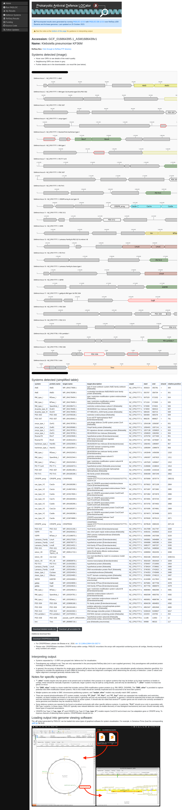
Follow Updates (11, 30)
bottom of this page (59, 31)
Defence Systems (12, 15)
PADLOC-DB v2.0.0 (96, 22)
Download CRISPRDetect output (45, 639)
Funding (8, 22)
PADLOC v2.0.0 (79, 22)
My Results (9, 11)
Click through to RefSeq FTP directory (56, 49)
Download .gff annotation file (70, 629)
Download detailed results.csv (44, 629)
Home (7, 3)
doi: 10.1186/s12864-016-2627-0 (87, 643)
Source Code (10, 26)
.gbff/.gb (35, 723)
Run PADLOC (10, 7)
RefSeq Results (11, 19)
